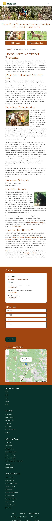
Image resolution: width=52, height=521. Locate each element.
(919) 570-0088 (16, 226)
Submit (10, 339)
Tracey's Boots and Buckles (35, 222)
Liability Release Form (29, 253)
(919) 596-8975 (13, 287)
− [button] (7, 354)
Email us (7, 251)
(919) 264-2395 (12, 298)
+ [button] (7, 351)
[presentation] (17, 333)
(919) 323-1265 (12, 292)
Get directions (25, 360)
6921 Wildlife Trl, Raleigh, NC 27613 (18, 279)
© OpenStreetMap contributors (40, 381)
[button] (48, 4)
